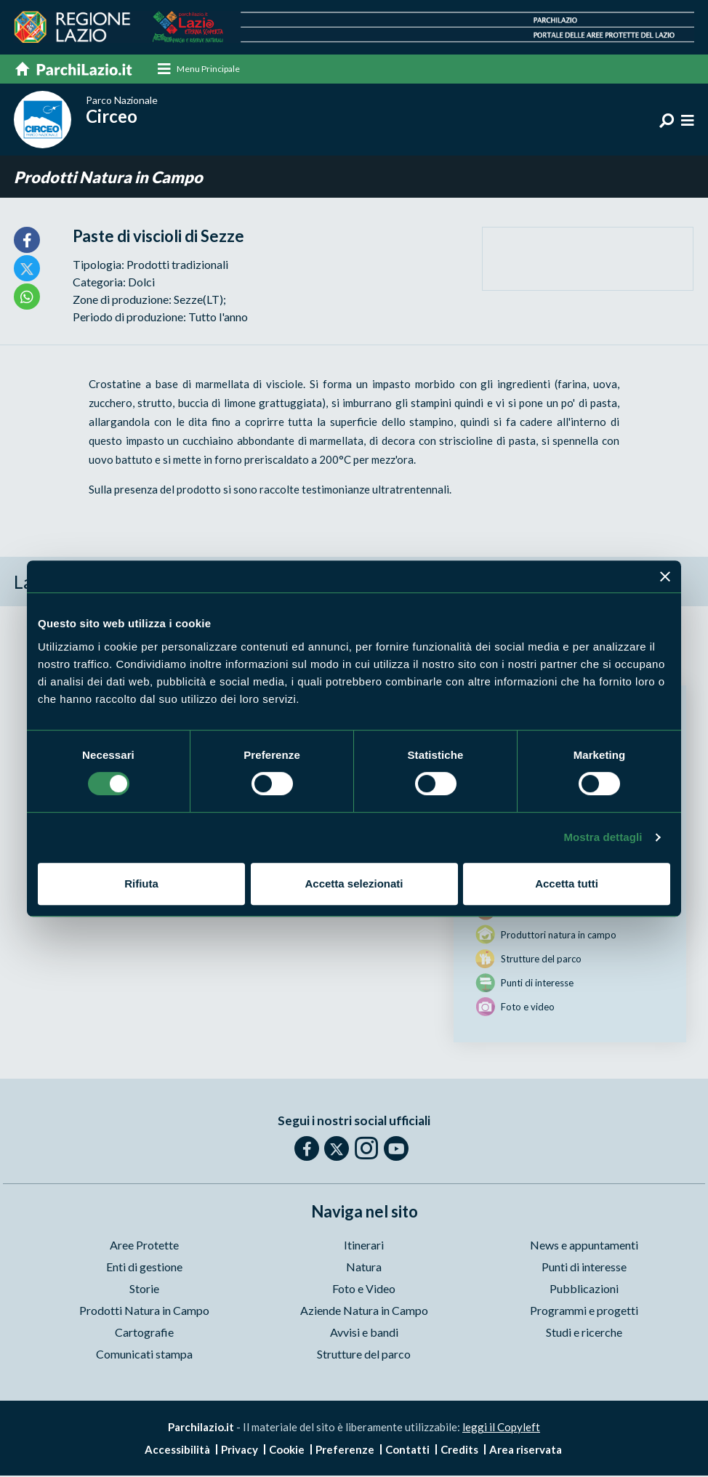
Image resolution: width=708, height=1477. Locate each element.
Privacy (239, 1450)
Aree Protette (144, 1245)
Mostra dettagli (602, 837)
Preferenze (344, 1450)
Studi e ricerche (584, 1333)
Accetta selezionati (354, 883)
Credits (459, 1450)
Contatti (407, 1450)
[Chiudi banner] (665, 576)
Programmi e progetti (584, 1311)
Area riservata (525, 1450)
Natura (364, 1267)
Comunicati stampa (144, 1354)
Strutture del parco (364, 1354)
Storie (144, 1289)
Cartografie (144, 1333)
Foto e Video (363, 1289)
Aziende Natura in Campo (364, 1311)
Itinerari (364, 1245)
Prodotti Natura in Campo (108, 178)
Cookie (287, 1450)
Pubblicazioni (584, 1289)
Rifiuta (141, 883)
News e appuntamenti (584, 1245)
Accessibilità (177, 1450)
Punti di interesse (584, 1267)
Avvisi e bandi (364, 1333)
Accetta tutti (566, 883)
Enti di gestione (144, 1267)
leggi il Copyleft (501, 1427)
